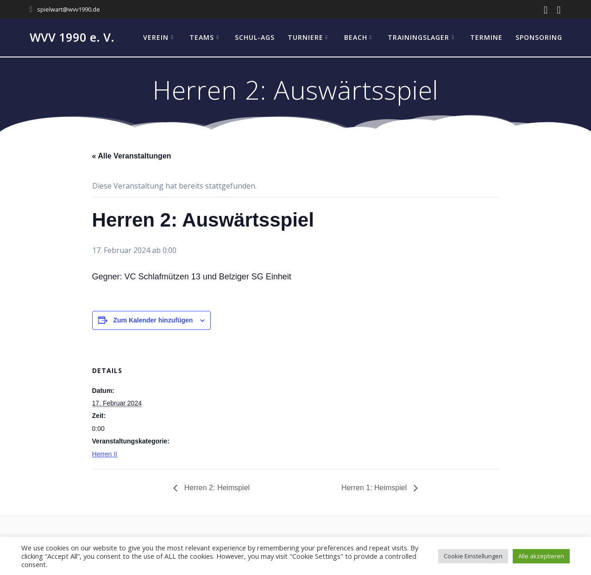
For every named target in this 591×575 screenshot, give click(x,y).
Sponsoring (539, 37)
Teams (201, 37)
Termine (486, 37)
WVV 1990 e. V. (72, 38)
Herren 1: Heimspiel (375, 488)
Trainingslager (418, 37)
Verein (156, 37)
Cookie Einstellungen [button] (473, 556)
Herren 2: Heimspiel (216, 488)
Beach (355, 37)
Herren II (104, 454)
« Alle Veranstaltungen (131, 156)
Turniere (305, 37)
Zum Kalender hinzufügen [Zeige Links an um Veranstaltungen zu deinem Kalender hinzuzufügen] (153, 320)
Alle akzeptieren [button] (541, 556)
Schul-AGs (255, 37)
